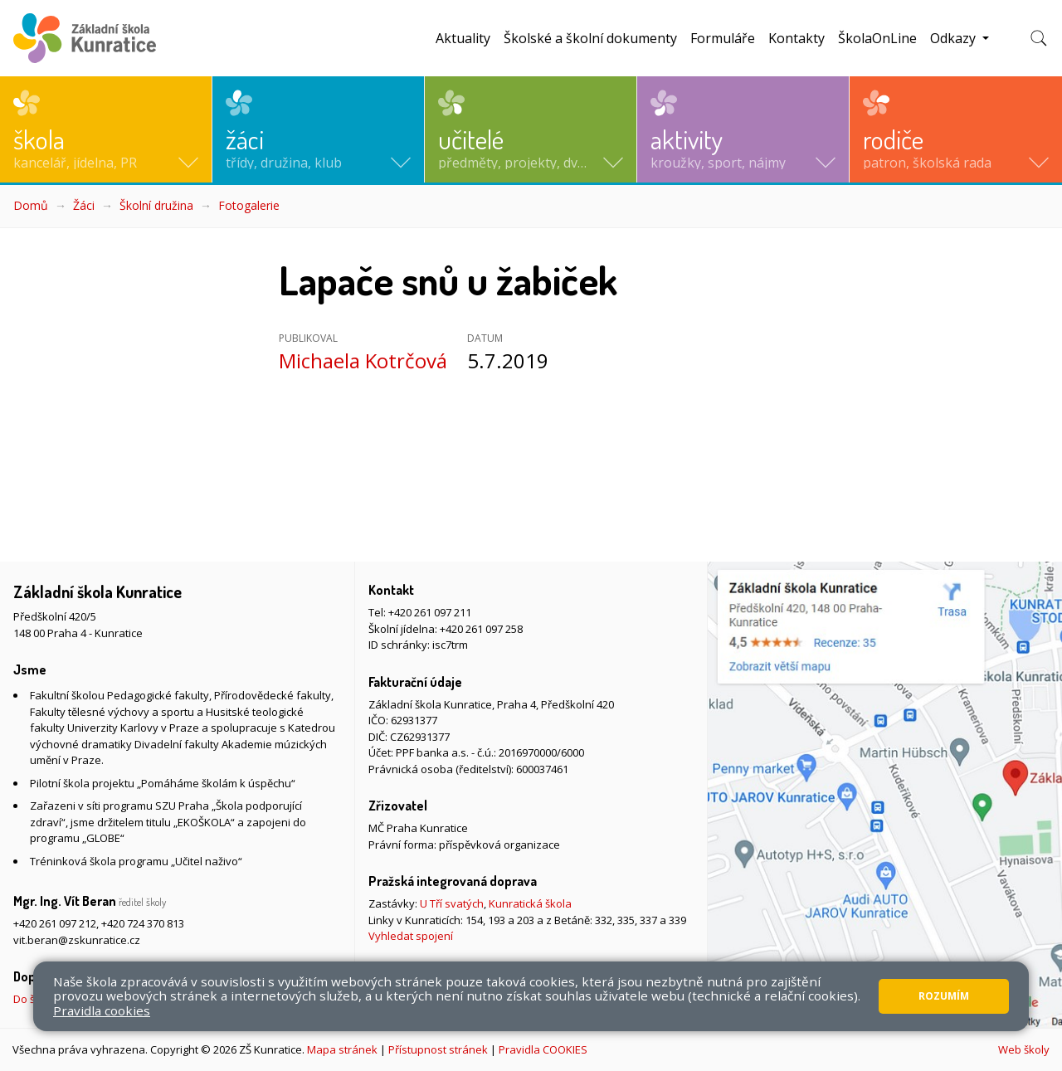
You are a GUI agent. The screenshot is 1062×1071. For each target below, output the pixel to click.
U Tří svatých (452, 903)
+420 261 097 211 (429, 612)
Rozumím (943, 996)
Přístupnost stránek (438, 1049)
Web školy (1024, 1049)
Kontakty (796, 38)
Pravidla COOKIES (543, 1049)
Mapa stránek (342, 1049)
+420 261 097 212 (54, 923)
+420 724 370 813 (142, 923)
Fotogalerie (249, 205)
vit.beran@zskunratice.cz (76, 939)
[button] (106, 129)
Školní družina (156, 205)
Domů (30, 205)
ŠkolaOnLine (877, 38)
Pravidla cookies (101, 1010)
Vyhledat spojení (410, 935)
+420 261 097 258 (481, 628)
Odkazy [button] (954, 38)
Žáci (84, 205)
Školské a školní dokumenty (590, 38)
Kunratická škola (530, 903)
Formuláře (722, 38)
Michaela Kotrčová (363, 360)
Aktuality (463, 38)
